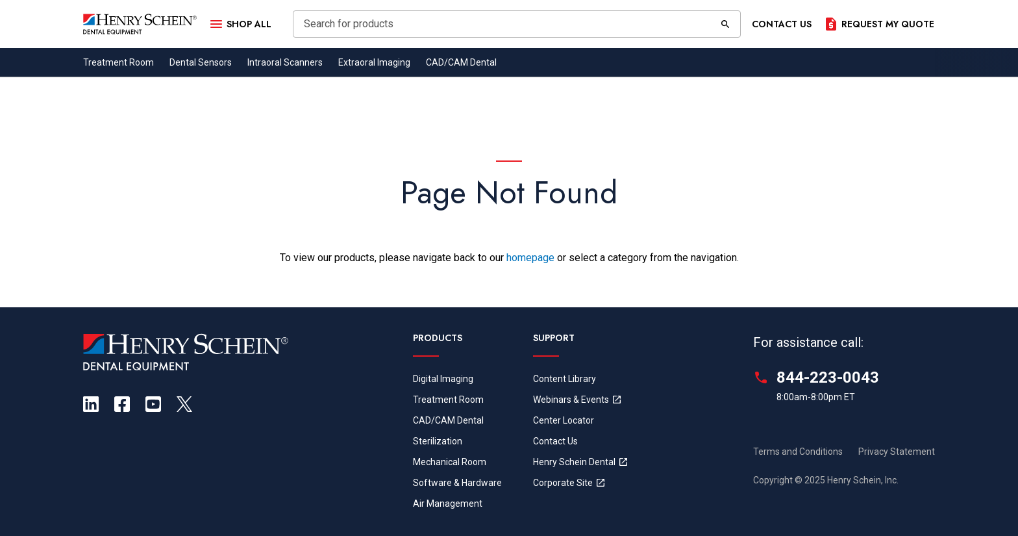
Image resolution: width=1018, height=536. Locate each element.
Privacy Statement (896, 451)
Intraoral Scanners (285, 62)
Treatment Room (118, 62)
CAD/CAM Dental (461, 62)
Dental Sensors (200, 62)
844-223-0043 (827, 377)
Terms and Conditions (798, 451)
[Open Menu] (239, 24)
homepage (530, 257)
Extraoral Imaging (374, 62)
